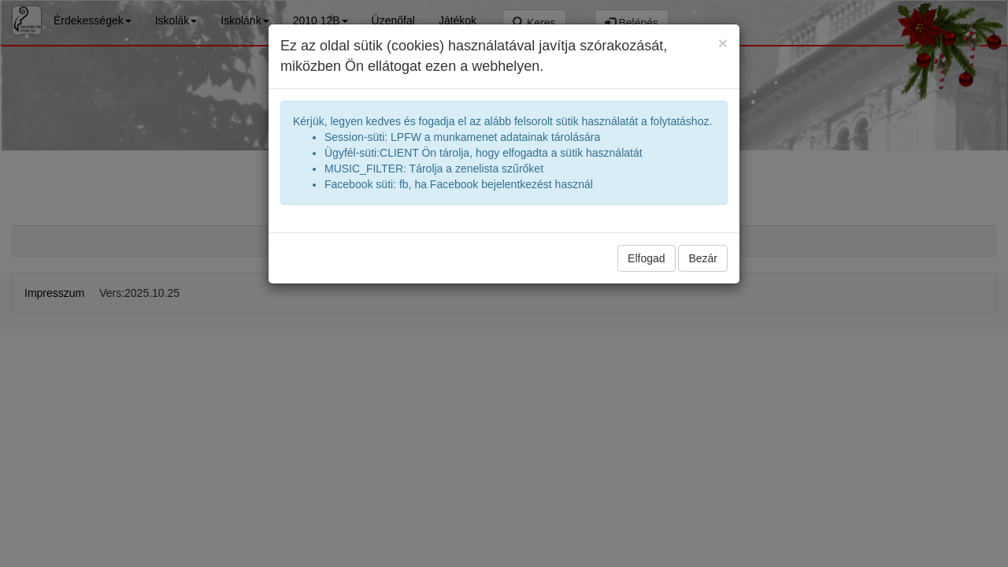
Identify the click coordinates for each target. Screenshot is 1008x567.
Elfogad (646, 258)
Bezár (702, 258)
